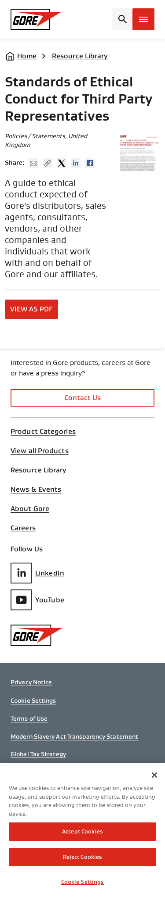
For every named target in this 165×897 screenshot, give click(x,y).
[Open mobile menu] (143, 19)
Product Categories (43, 431)
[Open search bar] (121, 19)
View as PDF (31, 309)
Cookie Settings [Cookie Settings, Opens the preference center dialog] (82, 884)
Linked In (76, 163)
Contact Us (82, 397)
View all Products (40, 450)
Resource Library (80, 56)
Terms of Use (29, 718)
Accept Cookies (82, 833)
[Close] (154, 777)
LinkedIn (37, 573)
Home (27, 56)
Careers (23, 528)
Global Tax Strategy (38, 754)
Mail (33, 163)
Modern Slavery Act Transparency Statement (74, 736)
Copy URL (47, 163)
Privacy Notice (31, 682)
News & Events (36, 489)
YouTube (37, 600)
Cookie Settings (33, 700)
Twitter (61, 163)
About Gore (30, 508)
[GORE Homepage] (36, 19)
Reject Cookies (83, 859)
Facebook (90, 163)
